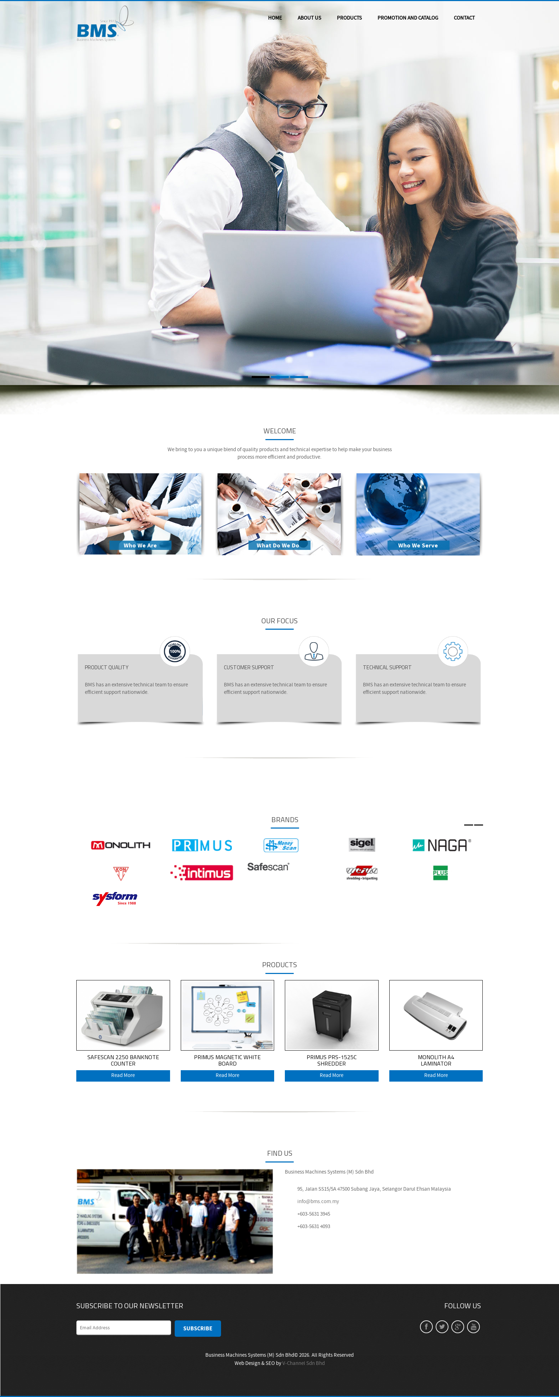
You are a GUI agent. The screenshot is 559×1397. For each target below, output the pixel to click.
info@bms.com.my (318, 1202)
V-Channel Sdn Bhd (303, 1363)
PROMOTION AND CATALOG (408, 18)
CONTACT (464, 18)
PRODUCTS (349, 18)
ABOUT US (309, 18)
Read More (123, 1075)
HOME (275, 18)
